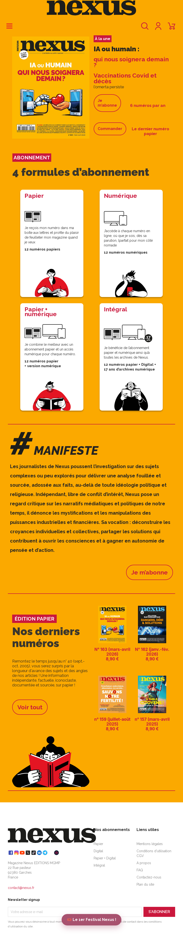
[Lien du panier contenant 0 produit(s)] (171, 28)
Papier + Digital (105, 858)
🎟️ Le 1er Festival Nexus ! (91, 919)
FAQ (140, 870)
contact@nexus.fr (21, 888)
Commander (110, 128)
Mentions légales (150, 844)
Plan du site (145, 884)
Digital (98, 851)
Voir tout (29, 707)
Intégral (99, 865)
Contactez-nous (149, 877)
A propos (144, 863)
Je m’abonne (107, 103)
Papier (98, 844)
